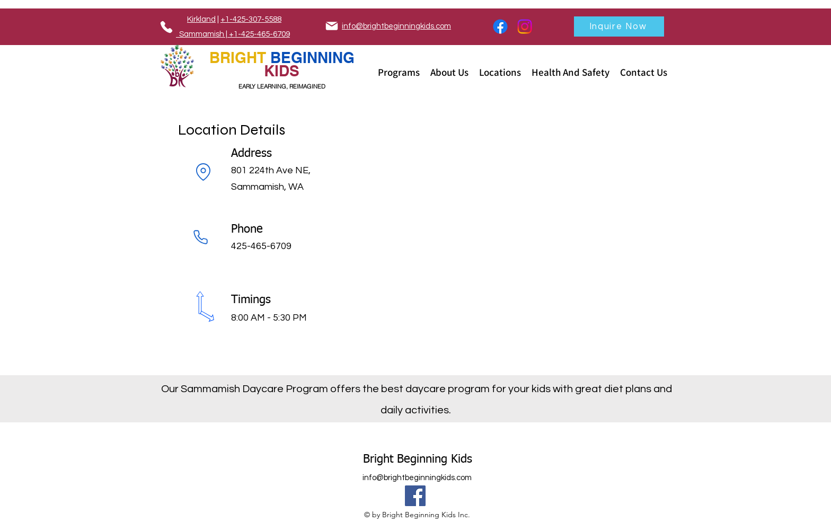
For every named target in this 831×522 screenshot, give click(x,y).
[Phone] (166, 27)
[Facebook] (500, 26)
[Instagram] (524, 26)
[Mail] (331, 26)
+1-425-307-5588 (250, 19)
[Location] (203, 172)
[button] (399, 72)
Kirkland (201, 19)
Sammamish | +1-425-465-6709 (233, 34)
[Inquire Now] (619, 26)
